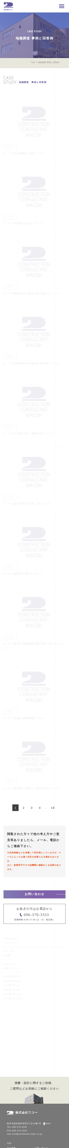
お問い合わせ (34, 894)
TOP (33, 63)
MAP (48, 1124)
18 (53, 808)
